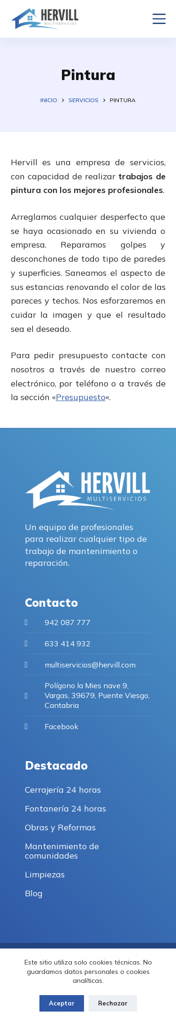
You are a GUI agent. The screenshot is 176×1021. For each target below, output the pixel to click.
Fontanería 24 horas (65, 808)
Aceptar (62, 1003)
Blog (34, 893)
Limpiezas (45, 874)
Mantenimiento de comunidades (62, 851)
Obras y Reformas (60, 827)
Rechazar (113, 1003)
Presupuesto (81, 397)
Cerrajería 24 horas (63, 789)
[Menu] (159, 18)
